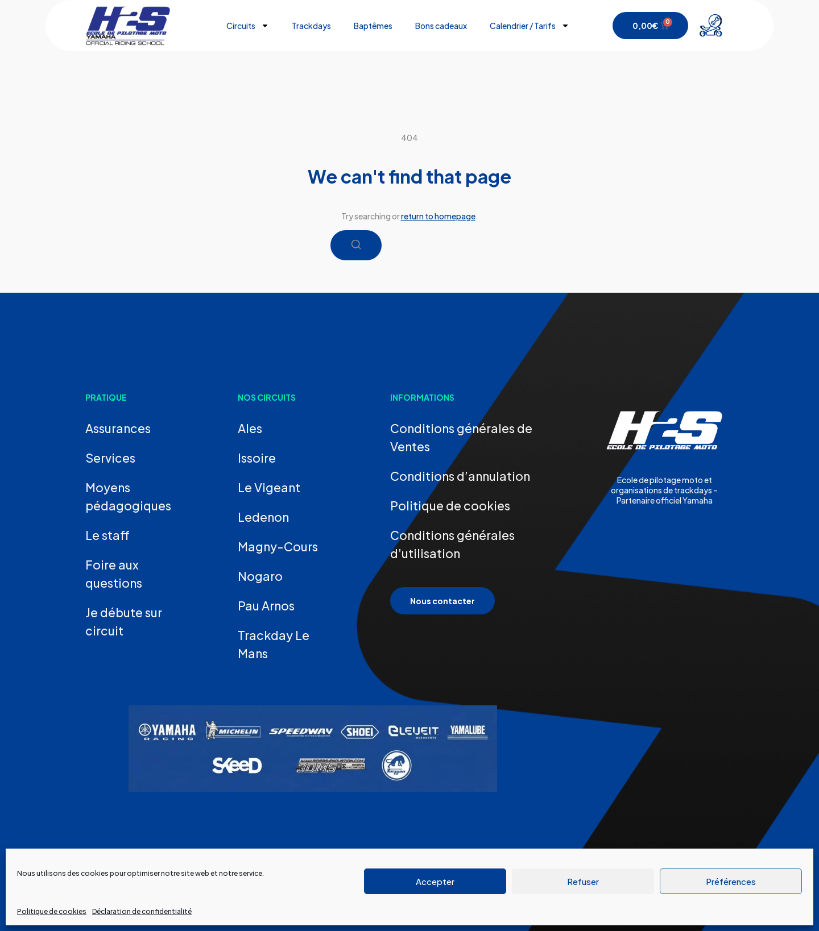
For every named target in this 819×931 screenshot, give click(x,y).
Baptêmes (373, 25)
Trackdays (311, 25)
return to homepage (438, 216)
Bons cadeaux (441, 25)
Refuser (583, 881)
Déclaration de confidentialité (142, 911)
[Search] (356, 245)
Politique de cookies (51, 911)
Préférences (731, 881)
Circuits (247, 25)
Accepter (435, 881)
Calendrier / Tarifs (529, 25)
